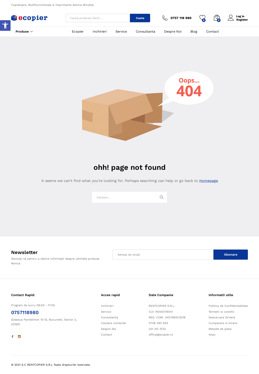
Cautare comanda (113, 323)
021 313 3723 (157, 328)
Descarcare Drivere (222, 317)
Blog (193, 31)
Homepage (208, 180)
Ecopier (78, 31)
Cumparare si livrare (223, 323)
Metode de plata (220, 328)
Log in (236, 16)
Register (242, 19)
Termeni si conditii (221, 311)
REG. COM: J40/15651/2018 (167, 317)
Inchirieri (100, 31)
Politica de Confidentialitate (228, 305)
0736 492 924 (158, 323)
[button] (5, 25)
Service (121, 31)
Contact (212, 31)
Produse (22, 31)
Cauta (140, 18)
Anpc (212, 334)
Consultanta (145, 31)
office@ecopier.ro (161, 334)
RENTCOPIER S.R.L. (162, 305)
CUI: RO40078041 (161, 311)
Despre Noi (173, 31)
